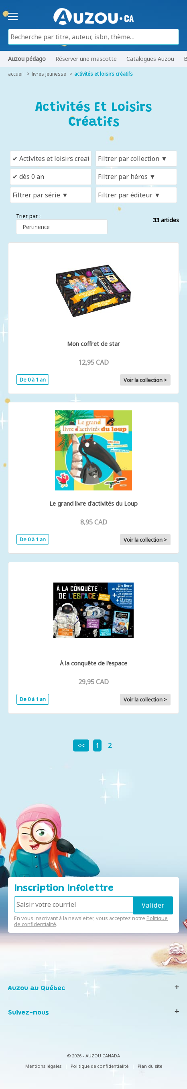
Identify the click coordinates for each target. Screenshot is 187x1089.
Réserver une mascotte (86, 58)
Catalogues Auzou (150, 58)
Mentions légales (43, 1066)
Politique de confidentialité (99, 1066)
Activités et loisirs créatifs (103, 73)
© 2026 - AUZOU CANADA (93, 1056)
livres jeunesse (49, 73)
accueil (16, 73)
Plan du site (150, 1066)
